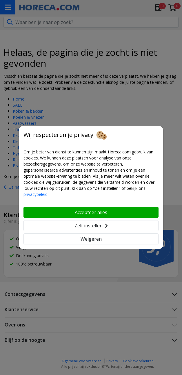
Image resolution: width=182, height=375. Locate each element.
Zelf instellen (91, 225)
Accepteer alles (91, 212)
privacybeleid (35, 194)
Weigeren (91, 239)
